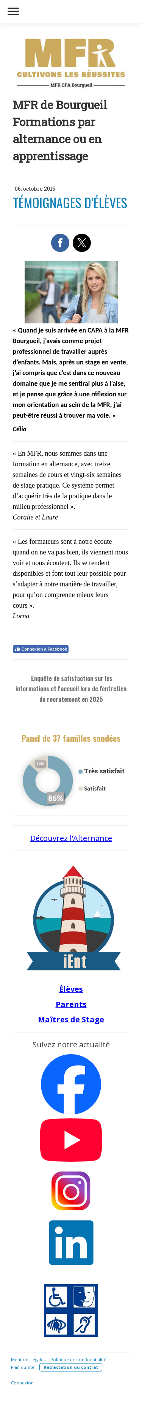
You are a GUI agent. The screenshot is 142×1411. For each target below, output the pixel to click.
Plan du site (22, 1367)
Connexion (22, 1383)
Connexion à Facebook (40, 649)
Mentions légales (28, 1359)
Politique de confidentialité (78, 1359)
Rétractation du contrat (71, 1367)
